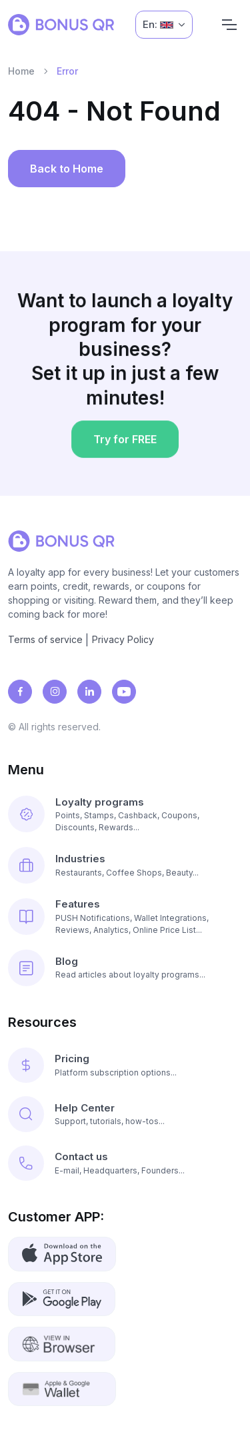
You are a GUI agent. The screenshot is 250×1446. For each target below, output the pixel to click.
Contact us (81, 1156)
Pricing (72, 1058)
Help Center (85, 1107)
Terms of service (45, 639)
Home (21, 71)
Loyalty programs (99, 802)
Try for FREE (124, 444)
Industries (80, 858)
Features (77, 904)
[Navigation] (229, 25)
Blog (66, 961)
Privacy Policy (123, 639)
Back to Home (66, 168)
